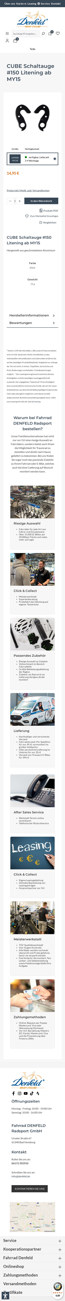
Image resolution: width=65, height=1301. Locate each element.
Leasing (31, 3)
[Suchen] (43, 33)
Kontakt (56, 3)
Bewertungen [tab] (32, 323)
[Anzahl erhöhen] (19, 201)
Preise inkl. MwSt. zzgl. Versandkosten (28, 190)
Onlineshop (13, 1266)
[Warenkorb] (15, 40)
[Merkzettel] (58, 33)
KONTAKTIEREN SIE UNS (29, 1188)
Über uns (9, 3)
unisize (15, 159)
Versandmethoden (19, 1283)
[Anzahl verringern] (10, 201)
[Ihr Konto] (7, 40)
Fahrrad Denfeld (18, 1257)
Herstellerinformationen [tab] (32, 315)
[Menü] (7, 33)
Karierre (21, 3)
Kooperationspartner (22, 1249)
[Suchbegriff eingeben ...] (26, 33)
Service (45, 3)
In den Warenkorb (41, 200)
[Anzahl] (14, 201)
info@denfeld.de (21, 1176)
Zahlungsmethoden (20, 1275)
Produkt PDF (48, 210)
